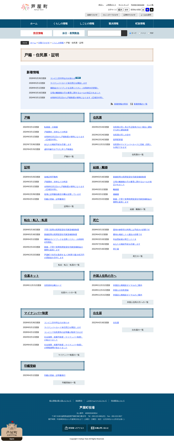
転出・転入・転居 (35, 220)
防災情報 (38, 33)
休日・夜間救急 (70, 33)
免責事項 (79, 401)
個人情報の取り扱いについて (60, 401)
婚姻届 (116, 194)
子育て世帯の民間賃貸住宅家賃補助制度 (61, 230)
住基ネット (31, 275)
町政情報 (140, 23)
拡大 (120, 10)
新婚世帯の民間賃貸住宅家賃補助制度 (129, 177)
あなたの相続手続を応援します (57, 144)
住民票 (97, 117)
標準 (126, 10)
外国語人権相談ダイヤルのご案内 (127, 285)
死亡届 (116, 249)
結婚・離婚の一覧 (137, 209)
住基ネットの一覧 (69, 292)
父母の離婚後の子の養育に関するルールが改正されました (75, 93)
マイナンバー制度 (36, 313)
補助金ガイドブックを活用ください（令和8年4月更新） (74, 88)
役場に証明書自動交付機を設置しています (62, 194)
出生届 (97, 313)
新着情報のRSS (121, 104)
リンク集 (150, 5)
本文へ (101, 5)
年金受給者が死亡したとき (124, 239)
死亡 (96, 220)
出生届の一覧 (138, 330)
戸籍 (27, 117)
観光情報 (113, 23)
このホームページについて (97, 401)
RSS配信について (118, 401)
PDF (151, 33)
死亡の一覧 (138, 256)
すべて (134, 33)
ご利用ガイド (111, 5)
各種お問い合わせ (102, 428)
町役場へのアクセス (76, 428)
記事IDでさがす (129, 15)
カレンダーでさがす (110, 15)
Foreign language (137, 5)
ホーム (33, 23)
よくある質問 (146, 15)
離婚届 (116, 189)
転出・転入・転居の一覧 (69, 265)
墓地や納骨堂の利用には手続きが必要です (131, 230)
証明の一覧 (69, 206)
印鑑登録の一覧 (69, 383)
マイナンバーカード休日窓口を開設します (68, 83)
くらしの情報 (60, 23)
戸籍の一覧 (69, 156)
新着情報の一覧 (140, 104)
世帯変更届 (118, 140)
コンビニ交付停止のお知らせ (62, 78)
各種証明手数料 (51, 177)
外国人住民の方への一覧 (137, 302)
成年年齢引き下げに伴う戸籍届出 (58, 149)
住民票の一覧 (138, 155)
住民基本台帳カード (53, 285)
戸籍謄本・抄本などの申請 (55, 132)
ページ (143, 33)
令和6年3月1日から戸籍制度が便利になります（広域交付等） (77, 98)
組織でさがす (92, 15)
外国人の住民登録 (121, 290)
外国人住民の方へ (104, 275)
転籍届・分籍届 (51, 127)
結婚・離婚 (100, 167)
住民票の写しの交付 (121, 135)
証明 (27, 167)
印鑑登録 (30, 365)
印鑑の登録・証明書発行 (54, 199)
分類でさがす (44, 43)
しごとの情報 (87, 23)
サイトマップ (124, 5)
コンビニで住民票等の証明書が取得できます (63, 332)
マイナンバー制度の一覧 (69, 355)
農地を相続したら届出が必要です (127, 234)
